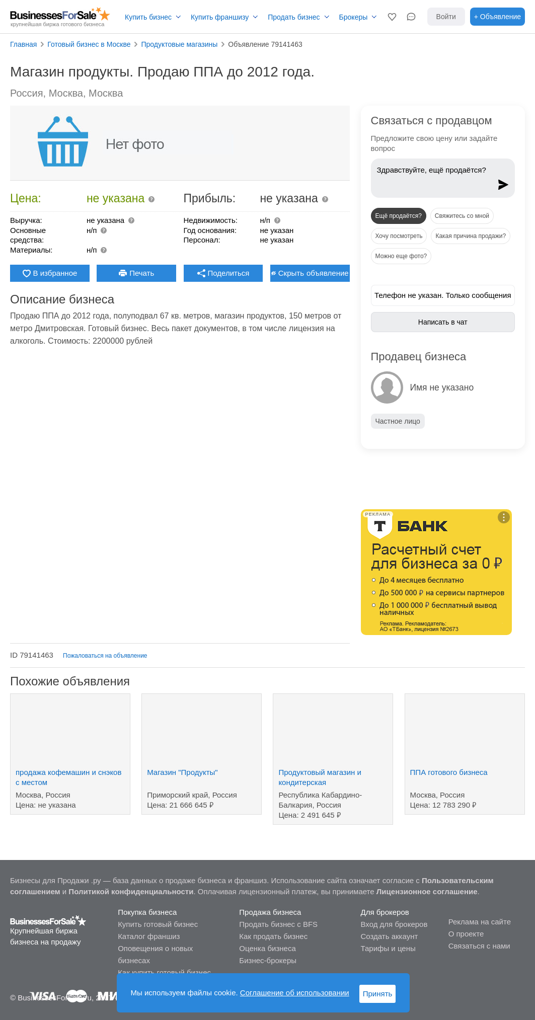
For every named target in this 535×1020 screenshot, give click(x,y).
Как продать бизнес (273, 936)
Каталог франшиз (149, 936)
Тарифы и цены (388, 948)
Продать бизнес (294, 17)
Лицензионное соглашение (427, 891)
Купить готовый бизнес (158, 924)
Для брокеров (385, 912)
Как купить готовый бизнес (164, 972)
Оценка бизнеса (267, 948)
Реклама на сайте (479, 921)
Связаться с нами (479, 945)
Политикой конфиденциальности (130, 891)
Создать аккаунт (389, 936)
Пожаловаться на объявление (105, 655)
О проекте (466, 933)
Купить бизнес (148, 17)
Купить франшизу (220, 17)
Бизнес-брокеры (267, 960)
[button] (392, 17)
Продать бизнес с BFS (278, 924)
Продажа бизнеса (270, 912)
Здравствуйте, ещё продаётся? (434, 176)
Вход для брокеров (394, 924)
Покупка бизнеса (147, 912)
